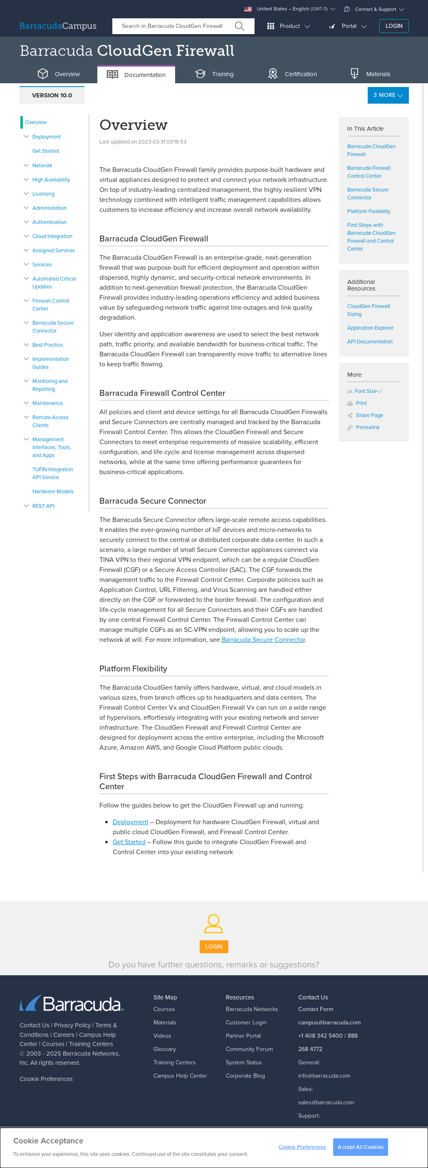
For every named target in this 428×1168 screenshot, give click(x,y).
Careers (63, 1034)
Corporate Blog (245, 1075)
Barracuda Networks (91, 1053)
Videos (162, 1035)
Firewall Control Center (50, 305)
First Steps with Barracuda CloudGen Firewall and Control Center (371, 237)
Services (42, 264)
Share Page (365, 415)
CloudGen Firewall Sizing (368, 310)
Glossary (164, 1049)
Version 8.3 (179, 95)
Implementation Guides (50, 363)
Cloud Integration (52, 236)
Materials (164, 1022)
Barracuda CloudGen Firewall (371, 150)
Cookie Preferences (46, 1079)
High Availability (51, 180)
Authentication (49, 222)
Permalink (363, 427)
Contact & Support (370, 9)
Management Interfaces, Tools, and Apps (51, 447)
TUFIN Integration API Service (52, 473)
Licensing (43, 194)
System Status (244, 1062)
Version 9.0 (116, 95)
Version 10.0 (52, 95)
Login (394, 26)
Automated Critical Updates (54, 283)
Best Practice (47, 345)
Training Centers (91, 1044)
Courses (53, 1044)
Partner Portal (243, 1035)
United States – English (286, 9)
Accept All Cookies (360, 1147)
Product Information (261, 95)
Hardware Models (53, 491)
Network (42, 165)
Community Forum (249, 1049)
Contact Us (34, 1025)
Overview (36, 122)
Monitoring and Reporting (49, 385)
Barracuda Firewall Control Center (369, 172)
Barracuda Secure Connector (53, 327)
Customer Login (246, 1022)
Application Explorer (370, 328)
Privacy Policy (72, 1025)
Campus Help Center (180, 1075)
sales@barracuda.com (326, 1102)
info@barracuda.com (324, 1075)
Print (357, 403)
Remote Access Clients (50, 421)
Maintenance (47, 403)
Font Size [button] (361, 391)
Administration (49, 208)
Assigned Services (53, 250)
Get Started (45, 151)
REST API (43, 506)
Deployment (46, 137)
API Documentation (370, 341)
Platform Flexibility (368, 211)
